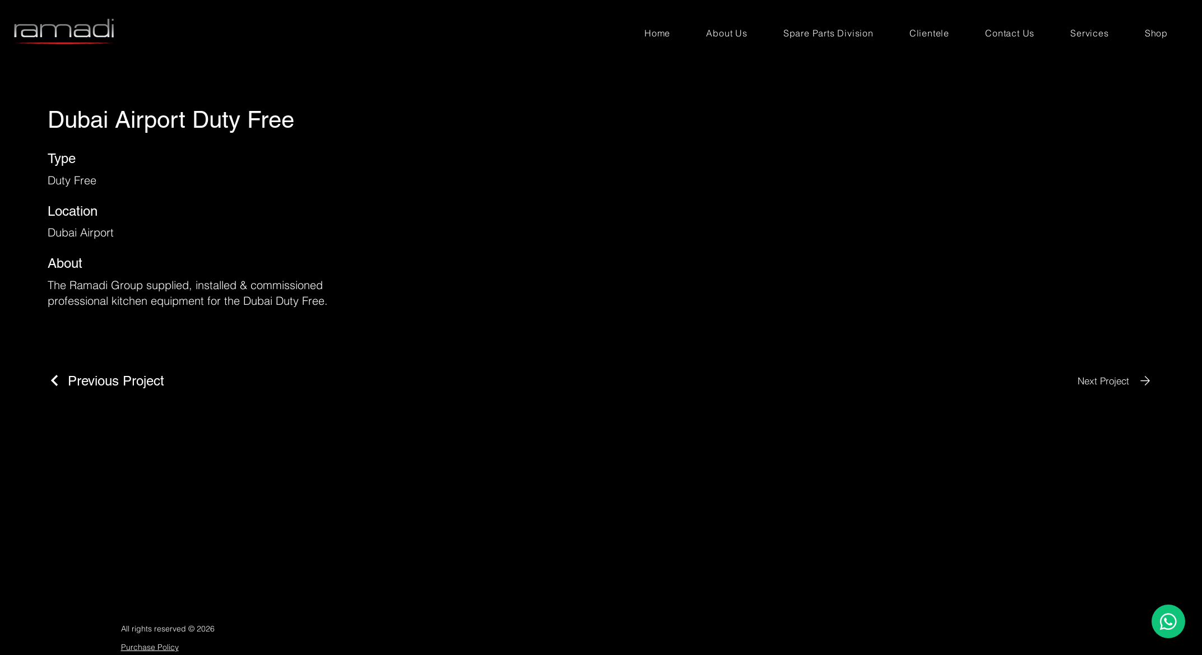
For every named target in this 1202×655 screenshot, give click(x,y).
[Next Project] (1116, 381)
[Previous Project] (106, 380)
